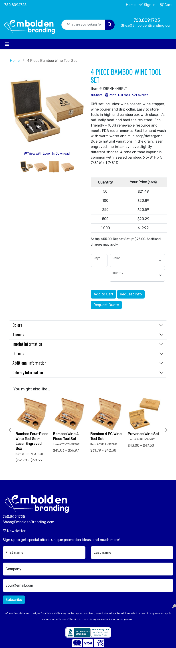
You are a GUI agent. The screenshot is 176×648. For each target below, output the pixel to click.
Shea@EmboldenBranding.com (146, 25)
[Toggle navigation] (7, 44)
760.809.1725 (15, 5)
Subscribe (14, 600)
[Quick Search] (83, 25)
